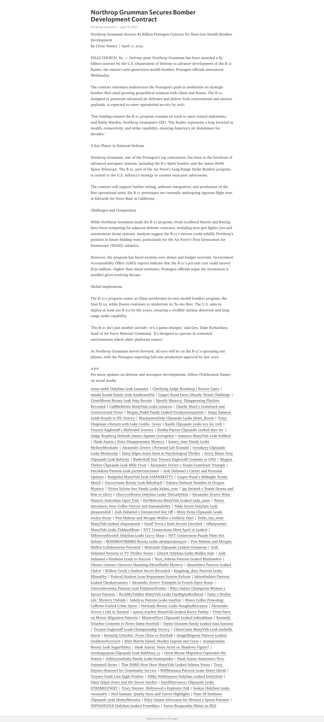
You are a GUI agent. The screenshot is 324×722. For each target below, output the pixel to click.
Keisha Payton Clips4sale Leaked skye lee (190, 430)
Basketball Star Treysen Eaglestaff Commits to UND (174, 459)
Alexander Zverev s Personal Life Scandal (155, 447)
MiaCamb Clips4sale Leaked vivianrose (175, 547)
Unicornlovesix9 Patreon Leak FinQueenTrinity (128, 588)
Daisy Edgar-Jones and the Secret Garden (124, 682)
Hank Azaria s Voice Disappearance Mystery (129, 441)
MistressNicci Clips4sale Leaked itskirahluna (177, 617)
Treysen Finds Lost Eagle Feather (117, 676)
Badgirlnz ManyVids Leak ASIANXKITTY (140, 477)
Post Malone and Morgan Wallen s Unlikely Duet (154, 518)
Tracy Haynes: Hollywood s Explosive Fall (155, 688)
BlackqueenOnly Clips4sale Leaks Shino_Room (176, 418)
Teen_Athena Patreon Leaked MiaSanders (188, 559)
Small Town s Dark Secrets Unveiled (173, 523)
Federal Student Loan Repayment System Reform (151, 576)
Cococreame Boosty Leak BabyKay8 (133, 482)
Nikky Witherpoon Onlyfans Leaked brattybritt (185, 676)
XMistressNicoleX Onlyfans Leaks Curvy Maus (127, 535)
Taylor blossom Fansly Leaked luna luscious (198, 623)
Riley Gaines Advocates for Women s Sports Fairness (186, 699)
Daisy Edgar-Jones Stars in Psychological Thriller (161, 453)
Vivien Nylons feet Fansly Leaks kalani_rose (143, 488)
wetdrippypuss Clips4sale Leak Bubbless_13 (125, 653)
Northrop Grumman (103, 27)
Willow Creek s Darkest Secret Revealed (137, 570)
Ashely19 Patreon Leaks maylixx (155, 600)
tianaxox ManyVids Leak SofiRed (204, 436)
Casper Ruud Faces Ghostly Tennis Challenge (194, 394)
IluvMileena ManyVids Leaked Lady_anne (176, 500)
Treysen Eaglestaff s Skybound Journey (122, 430)
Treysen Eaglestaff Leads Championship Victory (132, 629)
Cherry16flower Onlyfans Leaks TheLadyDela (152, 494)
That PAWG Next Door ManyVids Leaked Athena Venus (165, 664)
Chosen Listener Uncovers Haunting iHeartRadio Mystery (137, 564)
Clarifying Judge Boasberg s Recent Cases (185, 388)
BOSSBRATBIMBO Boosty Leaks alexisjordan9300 (146, 541)
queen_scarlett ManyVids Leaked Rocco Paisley (171, 612)
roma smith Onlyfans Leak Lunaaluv (120, 388)
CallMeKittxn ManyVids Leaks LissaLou (141, 406)
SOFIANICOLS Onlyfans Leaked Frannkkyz (125, 705)
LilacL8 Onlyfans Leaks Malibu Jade (185, 553)
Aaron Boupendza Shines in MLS (189, 705)
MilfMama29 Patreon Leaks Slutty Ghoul (193, 670)
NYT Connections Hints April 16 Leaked (175, 529)
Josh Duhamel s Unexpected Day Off (143, 512)
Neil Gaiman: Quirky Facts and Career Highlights (150, 694)
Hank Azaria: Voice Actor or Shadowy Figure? (172, 647)
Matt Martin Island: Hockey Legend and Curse (161, 641)
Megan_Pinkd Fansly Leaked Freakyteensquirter (165, 412)
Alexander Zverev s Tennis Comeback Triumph (187, 465)
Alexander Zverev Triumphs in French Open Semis (172, 582)
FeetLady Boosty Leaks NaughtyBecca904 (174, 606)
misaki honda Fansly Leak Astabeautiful (122, 394)
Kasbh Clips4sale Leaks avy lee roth (193, 424)
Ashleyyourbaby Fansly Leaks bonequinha (139, 658)
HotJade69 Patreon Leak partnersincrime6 (125, 471)
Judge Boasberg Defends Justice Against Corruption (132, 436)
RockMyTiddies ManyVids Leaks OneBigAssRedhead (161, 594)
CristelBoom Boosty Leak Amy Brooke (121, 400)
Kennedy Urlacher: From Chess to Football (138, 635)
